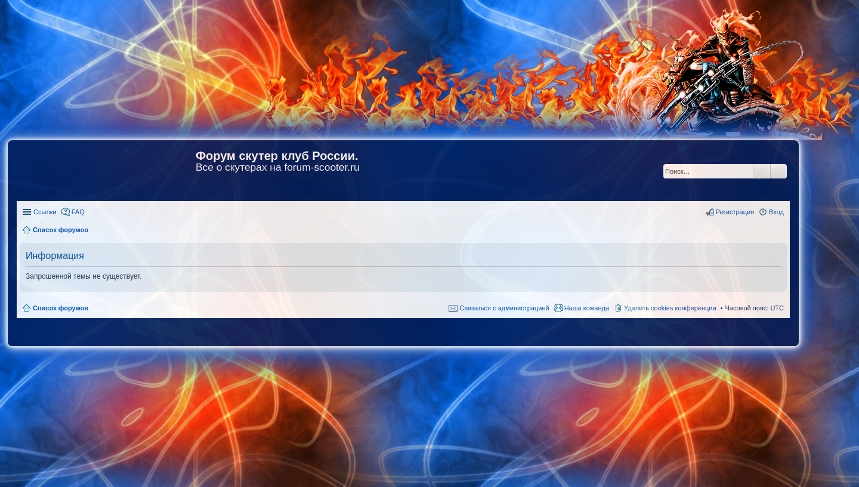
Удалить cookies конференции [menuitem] (670, 308)
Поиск (762, 171)
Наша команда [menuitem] (586, 308)
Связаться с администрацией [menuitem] (504, 308)
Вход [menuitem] (776, 211)
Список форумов (60, 308)
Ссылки (45, 211)
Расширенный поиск (779, 171)
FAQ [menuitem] (78, 211)
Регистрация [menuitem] (735, 211)
